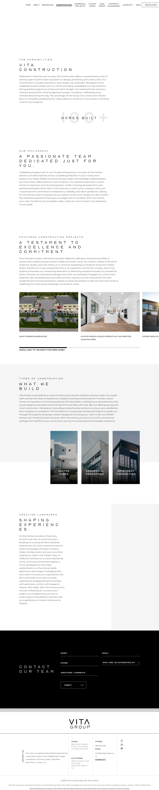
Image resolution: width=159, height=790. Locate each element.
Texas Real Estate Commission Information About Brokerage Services (56, 788)
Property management (114, 5)
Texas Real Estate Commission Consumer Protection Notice (106, 788)
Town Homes (102, 5)
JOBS (138, 5)
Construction (64, 5)
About (36, 5)
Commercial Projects (80, 5)
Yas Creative (93, 780)
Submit (68, 685)
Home (28, 5)
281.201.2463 (100, 746)
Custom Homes (92, 5)
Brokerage (48, 5)
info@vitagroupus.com (104, 754)
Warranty (128, 5)
